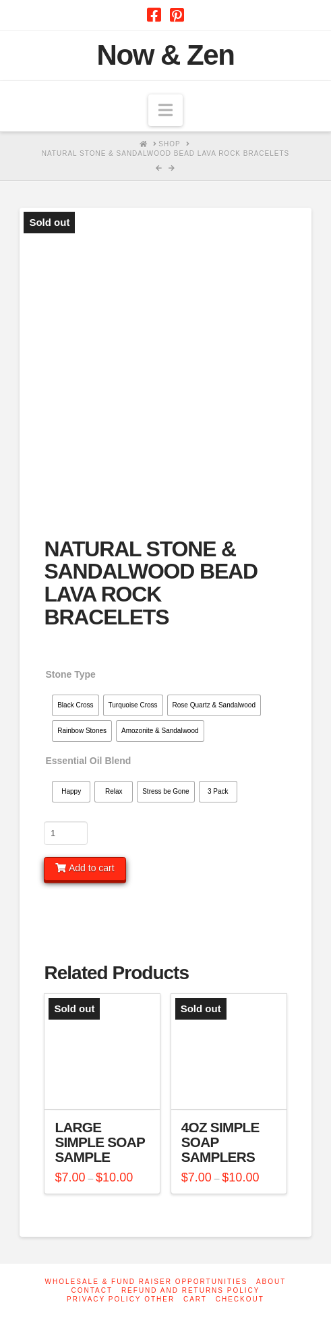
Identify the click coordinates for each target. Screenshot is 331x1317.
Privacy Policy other (121, 1299)
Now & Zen (166, 55)
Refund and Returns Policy (190, 1290)
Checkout (240, 1299)
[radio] (75, 705)
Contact (92, 1290)
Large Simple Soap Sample (99, 1142)
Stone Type (70, 674)
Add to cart (92, 867)
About (271, 1281)
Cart (195, 1299)
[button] (165, 110)
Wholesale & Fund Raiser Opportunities (146, 1281)
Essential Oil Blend (88, 760)
